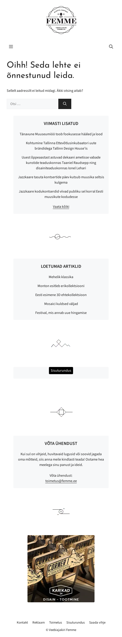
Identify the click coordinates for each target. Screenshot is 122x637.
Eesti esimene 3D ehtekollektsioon (61, 294)
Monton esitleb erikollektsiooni (61, 285)
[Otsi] (64, 104)
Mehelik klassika (61, 277)
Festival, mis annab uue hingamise (61, 312)
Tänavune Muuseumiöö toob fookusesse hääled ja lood (61, 134)
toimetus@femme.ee (61, 480)
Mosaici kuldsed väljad (61, 303)
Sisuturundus (75, 622)
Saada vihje (97, 622)
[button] (111, 47)
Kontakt (22, 622)
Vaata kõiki (61, 206)
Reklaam (38, 622)
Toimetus (55, 622)
